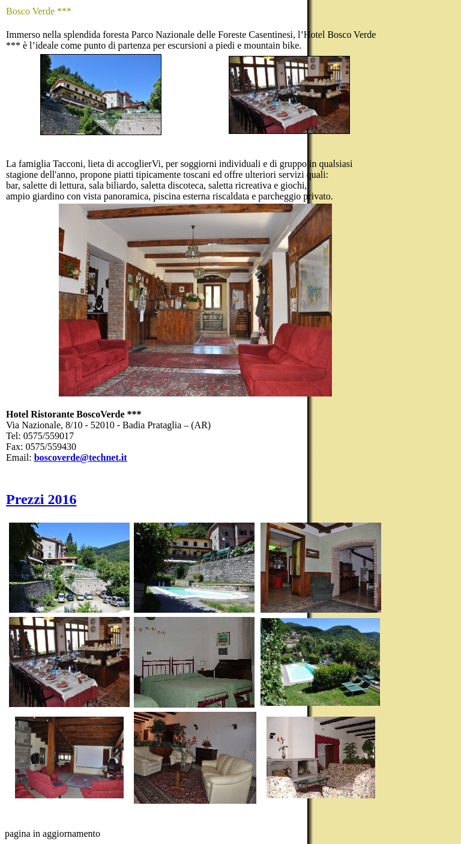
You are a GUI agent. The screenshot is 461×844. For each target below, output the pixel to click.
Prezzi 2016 (41, 499)
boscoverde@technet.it (80, 457)
